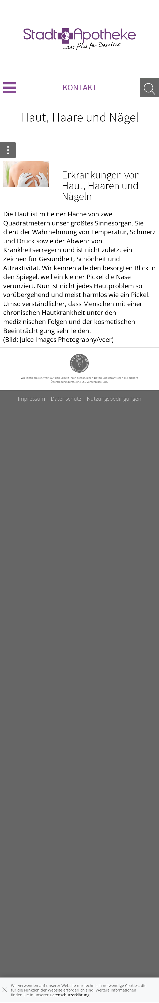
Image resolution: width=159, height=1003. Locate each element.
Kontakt (80, 87)
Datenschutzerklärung (70, 994)
